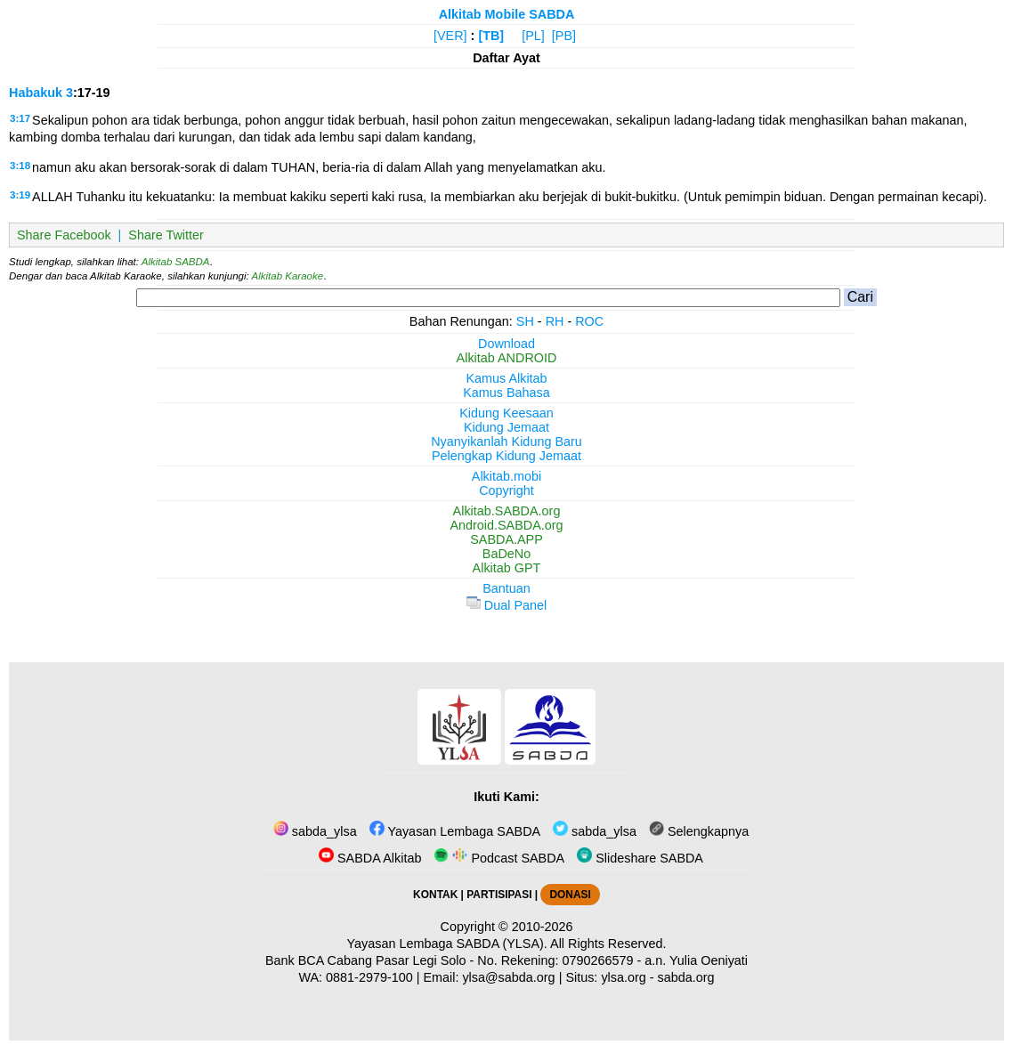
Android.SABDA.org (506, 525)
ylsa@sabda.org (508, 977)
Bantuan (506, 588)
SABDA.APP (506, 539)
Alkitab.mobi (506, 476)
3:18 (20, 165)
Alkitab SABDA (176, 261)
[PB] (564, 35)
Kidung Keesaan (506, 413)
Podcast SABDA (499, 858)
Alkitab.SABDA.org (507, 511)
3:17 (20, 118)
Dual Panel (506, 605)
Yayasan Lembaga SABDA (454, 831)
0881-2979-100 (369, 977)
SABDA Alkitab (370, 858)
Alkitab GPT (507, 568)
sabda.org (686, 977)
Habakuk (35, 92)
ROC (589, 321)
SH (525, 321)
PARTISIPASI (498, 894)
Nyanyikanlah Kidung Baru (506, 441)
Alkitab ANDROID (507, 358)
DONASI (569, 894)
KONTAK (435, 894)
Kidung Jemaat (506, 427)
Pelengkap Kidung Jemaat (506, 456)
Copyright (506, 490)
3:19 (20, 195)
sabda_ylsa (315, 831)
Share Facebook (64, 235)
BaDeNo (506, 554)
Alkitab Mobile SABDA (507, 14)
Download (506, 343)
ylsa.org (623, 977)
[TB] (491, 35)
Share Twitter (166, 235)
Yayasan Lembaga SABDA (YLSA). (447, 943)
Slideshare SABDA (640, 858)
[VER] (450, 35)
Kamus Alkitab (506, 378)
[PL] (533, 35)
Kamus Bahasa (506, 392)
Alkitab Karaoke (288, 276)
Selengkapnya (699, 831)
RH (555, 321)
